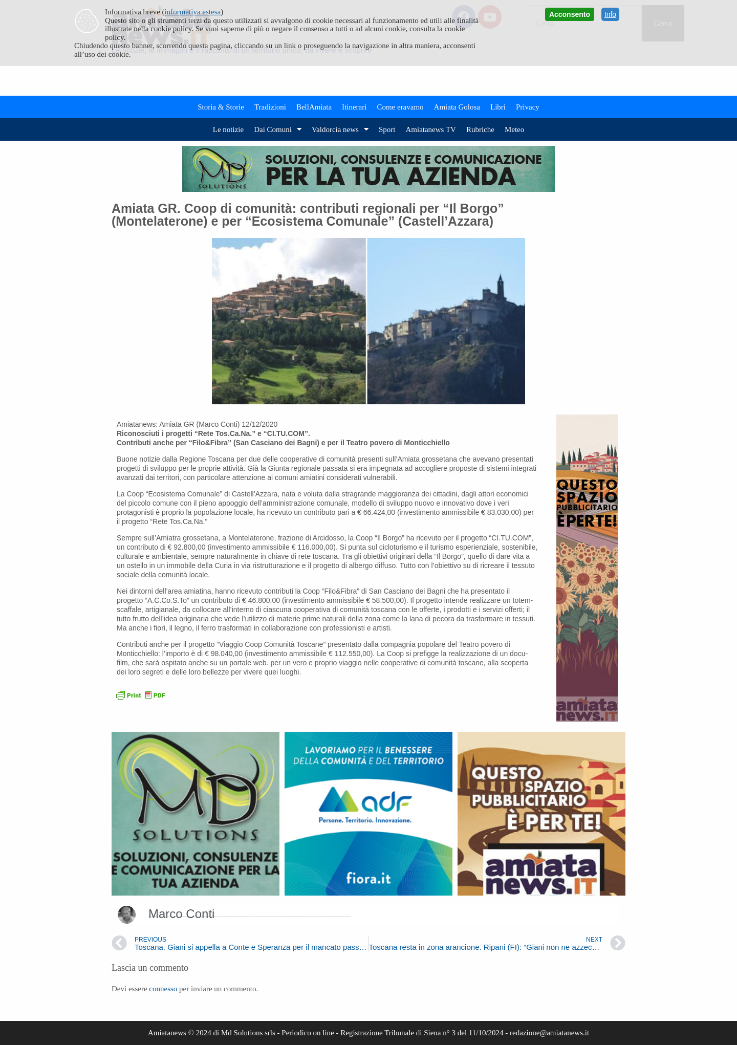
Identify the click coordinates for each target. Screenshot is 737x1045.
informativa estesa (193, 12)
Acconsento (569, 14)
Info (610, 14)
